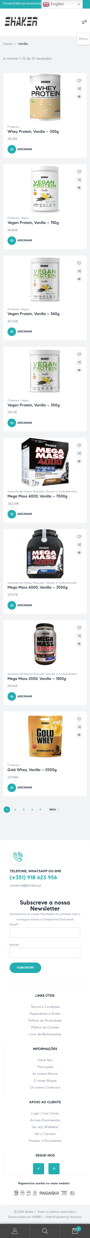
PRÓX (54, 809)
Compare (79, 88)
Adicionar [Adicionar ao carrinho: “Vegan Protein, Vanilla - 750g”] (24, 240)
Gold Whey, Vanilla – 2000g (32, 769)
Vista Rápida (79, 96)
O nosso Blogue (45, 1081)
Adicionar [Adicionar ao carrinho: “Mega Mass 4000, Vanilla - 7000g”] (24, 514)
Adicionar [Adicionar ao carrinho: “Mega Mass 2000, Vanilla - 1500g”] (24, 696)
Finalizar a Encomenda (45, 1141)
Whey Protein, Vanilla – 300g (33, 131)
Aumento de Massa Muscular (26, 491)
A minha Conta (15, 1231)
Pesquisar (45, 1231)
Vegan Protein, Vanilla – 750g (33, 222)
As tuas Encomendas (45, 1120)
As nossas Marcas (45, 1074)
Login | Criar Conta (45, 1113)
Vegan (25, 218)
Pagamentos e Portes (45, 1014)
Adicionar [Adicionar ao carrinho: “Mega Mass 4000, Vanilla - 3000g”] (24, 605)
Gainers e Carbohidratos (61, 491)
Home (7, 44)
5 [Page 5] (40, 809)
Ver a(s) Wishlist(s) (45, 1127)
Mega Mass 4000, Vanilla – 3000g (38, 587)
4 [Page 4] (32, 809)
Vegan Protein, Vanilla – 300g (34, 405)
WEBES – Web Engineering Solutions (57, 1217)
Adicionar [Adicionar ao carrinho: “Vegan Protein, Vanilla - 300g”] (24, 423)
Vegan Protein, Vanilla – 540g (33, 313)
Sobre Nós (45, 1060)
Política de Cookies (45, 1027)
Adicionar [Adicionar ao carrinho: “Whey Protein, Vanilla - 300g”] (24, 149)
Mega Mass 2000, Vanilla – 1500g (37, 678)
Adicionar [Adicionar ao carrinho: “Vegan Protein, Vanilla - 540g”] (24, 331)
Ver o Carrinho (45, 1134)
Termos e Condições (45, 1007)
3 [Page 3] (23, 809)
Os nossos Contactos (45, 1087)
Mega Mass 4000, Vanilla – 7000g (37, 496)
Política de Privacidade (45, 1020)
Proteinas (13, 127)
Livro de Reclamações (45, 1034)
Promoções (45, 1067)
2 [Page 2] (15, 809)
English (53, 4)
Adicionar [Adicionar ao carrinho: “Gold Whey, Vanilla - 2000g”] (24, 787)
